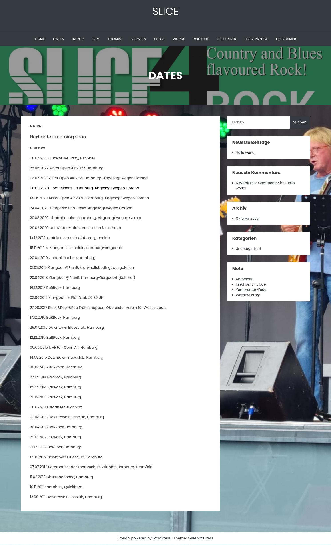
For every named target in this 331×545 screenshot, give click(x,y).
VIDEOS (179, 39)
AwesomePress (201, 538)
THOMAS (115, 39)
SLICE (165, 11)
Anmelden (245, 279)
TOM (96, 39)
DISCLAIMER (286, 39)
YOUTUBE (201, 39)
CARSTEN (138, 39)
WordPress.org (248, 295)
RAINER (78, 39)
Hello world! (246, 153)
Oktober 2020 (247, 218)
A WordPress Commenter (258, 183)
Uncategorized (249, 249)
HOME (40, 39)
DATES (58, 39)
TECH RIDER (226, 39)
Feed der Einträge (251, 284)
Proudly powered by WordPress (144, 538)
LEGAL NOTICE (256, 39)
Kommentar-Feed (252, 290)
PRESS (159, 39)
